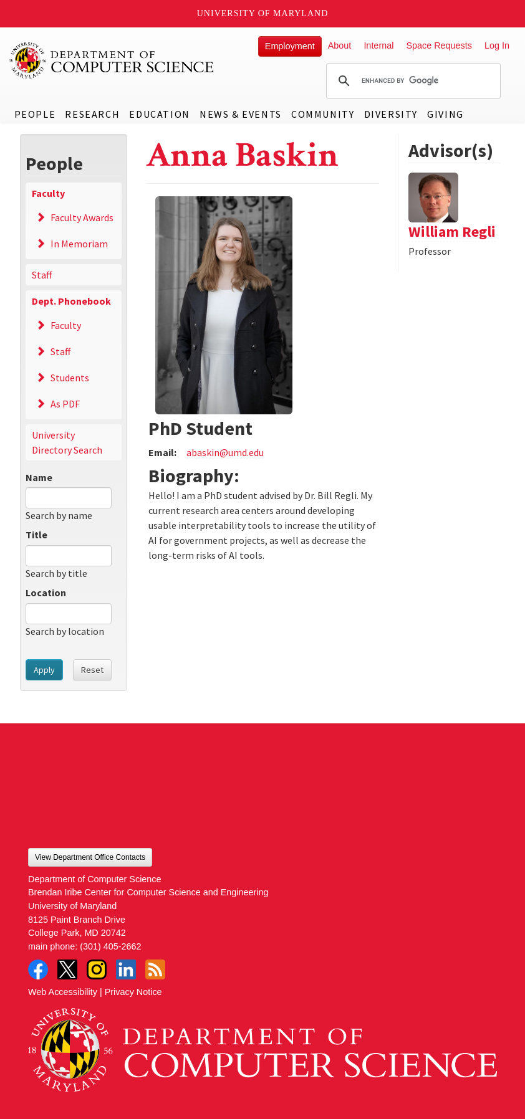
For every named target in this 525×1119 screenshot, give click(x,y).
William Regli (452, 231)
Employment (290, 46)
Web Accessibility (62, 992)
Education (159, 114)
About (340, 45)
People (35, 114)
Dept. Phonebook (71, 301)
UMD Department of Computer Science (112, 60)
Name (39, 477)
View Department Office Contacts (90, 857)
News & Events (241, 114)
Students (70, 377)
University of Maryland (263, 13)
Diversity (391, 114)
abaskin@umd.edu (225, 452)
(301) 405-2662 (110, 946)
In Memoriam (79, 243)
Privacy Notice (133, 992)
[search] (411, 81)
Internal (378, 45)
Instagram (97, 969)
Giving (445, 114)
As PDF (65, 404)
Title (36, 534)
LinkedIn (126, 969)
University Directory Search (67, 442)
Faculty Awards (82, 217)
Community (322, 114)
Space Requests (439, 45)
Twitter (67, 969)
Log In (496, 45)
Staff (42, 275)
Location (46, 592)
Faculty (48, 193)
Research (92, 114)
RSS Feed (155, 969)
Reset (92, 669)
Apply (44, 669)
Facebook (38, 969)
